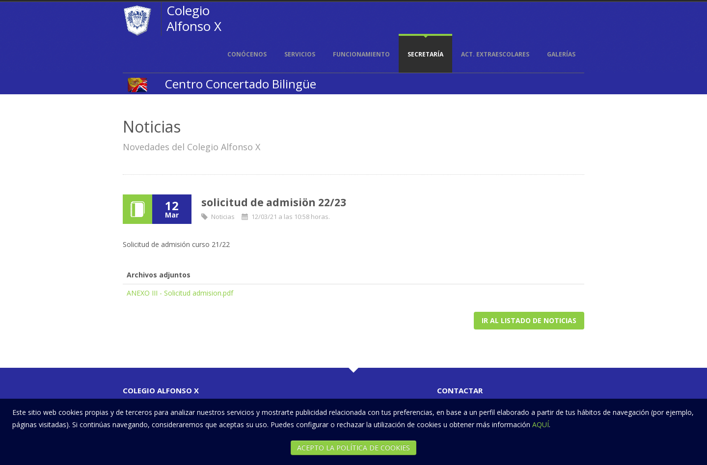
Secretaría (425, 54)
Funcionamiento (361, 54)
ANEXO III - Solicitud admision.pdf (180, 293)
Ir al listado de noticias (529, 320)
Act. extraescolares (495, 54)
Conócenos (247, 54)
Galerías (561, 54)
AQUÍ (540, 424)
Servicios (299, 54)
